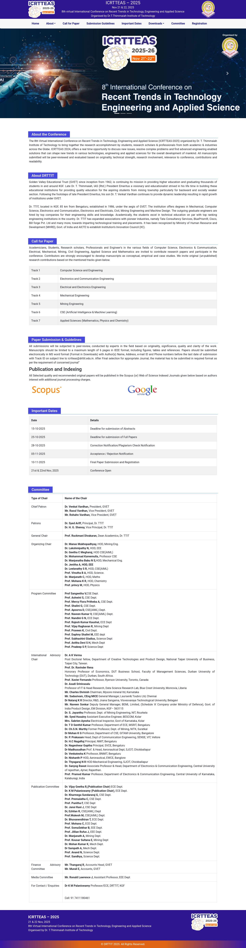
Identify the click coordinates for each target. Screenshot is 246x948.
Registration (199, 23)
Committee (178, 23)
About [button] (49, 23)
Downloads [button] (155, 23)
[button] (18, 73)
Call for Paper (71, 23)
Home (35, 23)
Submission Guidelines (101, 23)
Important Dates (131, 23)
